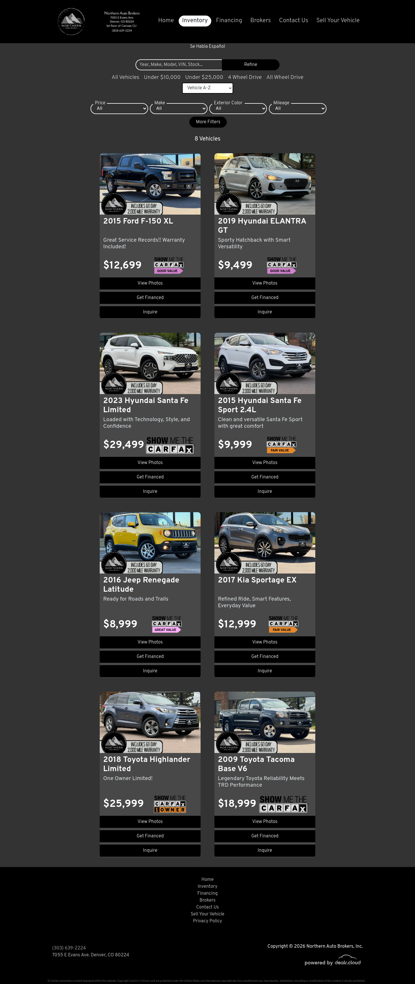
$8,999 (120, 624)
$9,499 (235, 266)
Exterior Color (228, 103)
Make (159, 103)
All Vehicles (125, 77)
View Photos (150, 283)
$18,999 (237, 804)
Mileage (281, 103)
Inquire (150, 312)
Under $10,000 (162, 77)
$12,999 (237, 624)
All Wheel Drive (284, 77)
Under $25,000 (204, 77)
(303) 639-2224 (69, 948)
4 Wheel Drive (245, 77)
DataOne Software (139, 981)
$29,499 (123, 445)
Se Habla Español (207, 47)
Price (100, 103)
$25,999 (123, 804)
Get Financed (150, 298)
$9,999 (235, 445)
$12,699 (122, 266)
